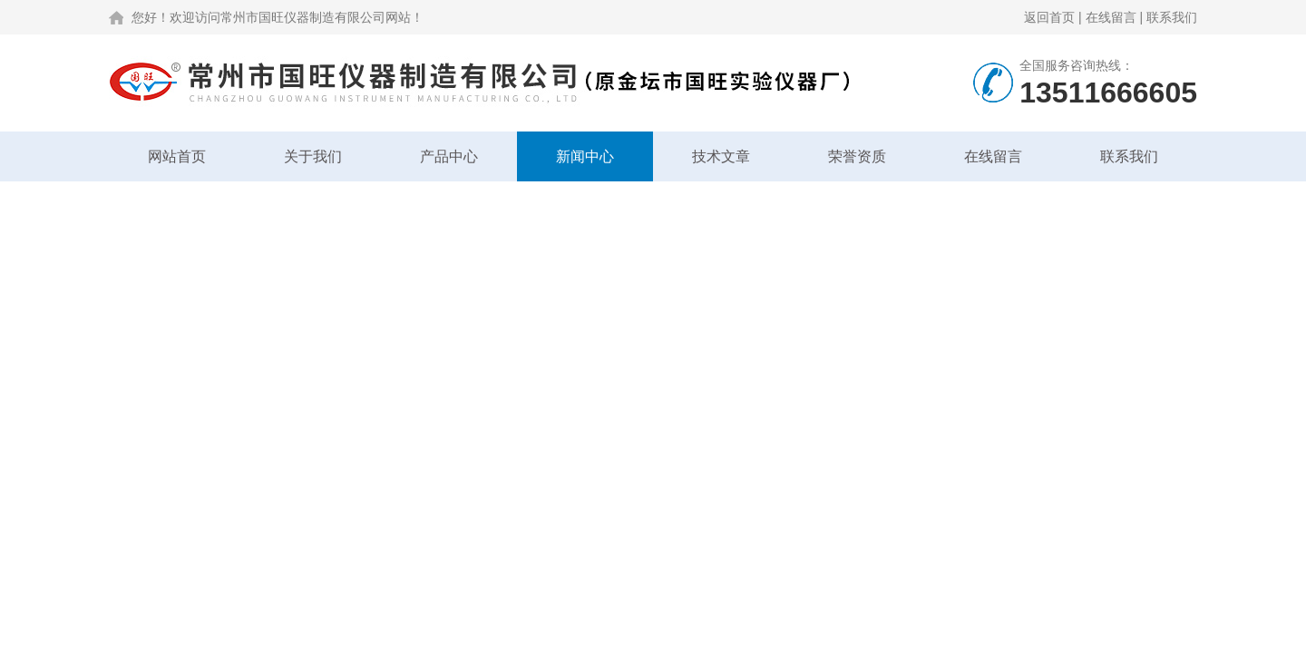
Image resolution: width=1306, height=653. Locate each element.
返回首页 (1049, 17)
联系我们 (1171, 17)
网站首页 (177, 156)
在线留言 (1111, 17)
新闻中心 (585, 156)
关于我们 (313, 156)
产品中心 (449, 156)
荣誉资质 (857, 156)
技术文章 (721, 156)
